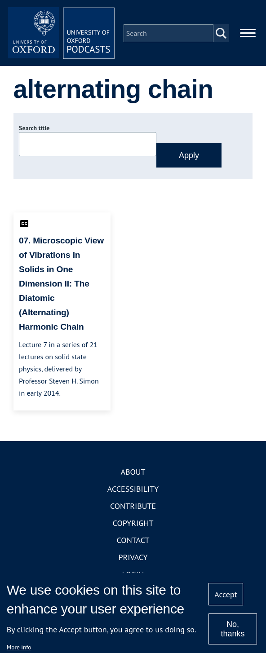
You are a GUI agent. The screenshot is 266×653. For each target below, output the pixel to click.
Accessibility (133, 489)
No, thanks (232, 629)
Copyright (133, 523)
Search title (34, 129)
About (132, 472)
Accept (225, 594)
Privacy (132, 557)
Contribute (133, 506)
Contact (133, 540)
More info (19, 647)
